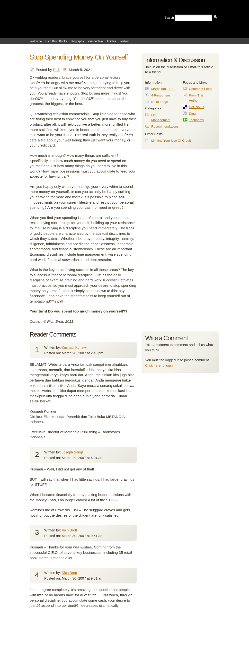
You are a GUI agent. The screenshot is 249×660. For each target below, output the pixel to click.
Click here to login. (159, 365)
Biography (77, 41)
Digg (192, 113)
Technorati (196, 120)
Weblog (124, 41)
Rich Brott (69, 530)
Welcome (36, 41)
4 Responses (160, 95)
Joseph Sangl (72, 452)
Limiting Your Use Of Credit (171, 140)
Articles (111, 41)
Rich (56, 70)
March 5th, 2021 (163, 89)
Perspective (95, 41)
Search (169, 17)
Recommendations (165, 126)
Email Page (159, 102)
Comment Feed (200, 89)
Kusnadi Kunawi (74, 347)
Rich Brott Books (56, 41)
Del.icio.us (196, 107)
